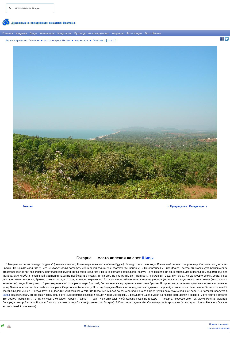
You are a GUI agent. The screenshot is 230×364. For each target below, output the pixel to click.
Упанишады (47, 33)
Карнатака (82, 40)
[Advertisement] (115, 230)
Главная (7, 33)
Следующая (198, 206)
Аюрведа (118, 33)
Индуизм (21, 33)
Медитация (64, 33)
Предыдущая (177, 206)
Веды (33, 33)
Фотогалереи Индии (57, 40)
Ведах (6, 294)
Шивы (148, 258)
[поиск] (29, 8)
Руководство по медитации (91, 33)
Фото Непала (153, 33)
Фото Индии (134, 33)
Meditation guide (91, 326)
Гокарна (28, 206)
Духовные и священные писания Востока (43, 22)
